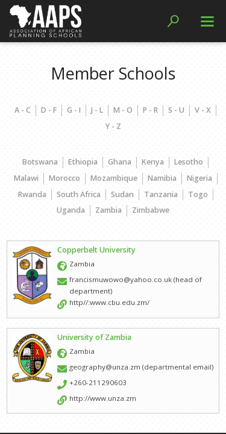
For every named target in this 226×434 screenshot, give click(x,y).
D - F (49, 110)
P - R (150, 110)
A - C (22, 110)
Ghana (119, 162)
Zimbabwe (150, 210)
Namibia (162, 178)
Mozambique (113, 178)
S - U (176, 110)
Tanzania (161, 194)
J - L (97, 110)
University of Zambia (94, 337)
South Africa (79, 194)
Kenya (153, 162)
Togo (198, 194)
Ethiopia (83, 162)
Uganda (71, 210)
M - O (123, 110)
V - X (203, 110)
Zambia (108, 210)
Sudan (122, 194)
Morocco (64, 178)
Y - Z (113, 126)
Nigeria (199, 178)
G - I (74, 110)
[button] (173, 21)
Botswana (40, 162)
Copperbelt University (96, 250)
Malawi (26, 178)
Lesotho (188, 162)
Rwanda (32, 194)
